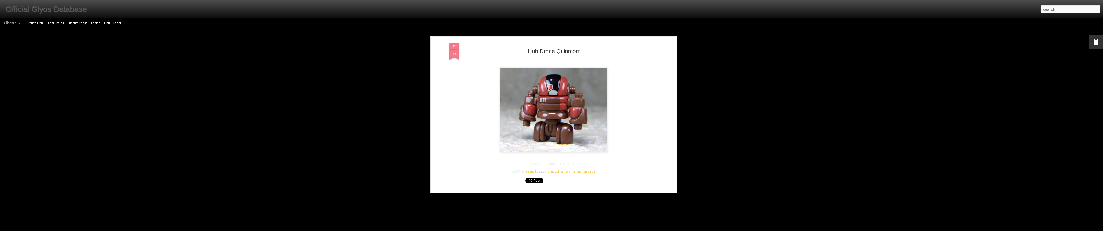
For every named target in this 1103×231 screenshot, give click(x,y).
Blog (107, 23)
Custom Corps (78, 23)
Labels (95, 23)
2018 (529, 48)
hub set (540, 48)
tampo (577, 48)
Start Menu (36, 23)
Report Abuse (592, 227)
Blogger (575, 227)
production (556, 48)
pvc (567, 48)
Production (56, 23)
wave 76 (589, 48)
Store (117, 23)
